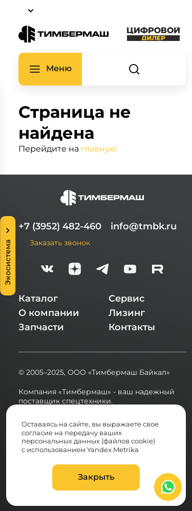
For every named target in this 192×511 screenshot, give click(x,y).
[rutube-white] (158, 270)
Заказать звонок (60, 242)
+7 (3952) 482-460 (59, 226)
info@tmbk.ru (144, 226)
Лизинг (127, 312)
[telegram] (102, 270)
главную (99, 148)
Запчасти (41, 327)
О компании (48, 312)
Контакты (132, 327)
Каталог (38, 298)
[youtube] (130, 270)
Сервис (126, 298)
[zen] (75, 270)
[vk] (47, 270)
